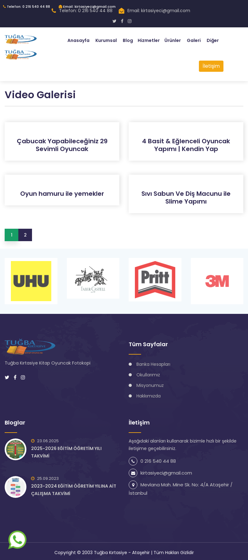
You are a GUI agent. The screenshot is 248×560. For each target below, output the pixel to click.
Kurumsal (106, 40)
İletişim (211, 66)
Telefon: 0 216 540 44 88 (26, 6)
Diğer (213, 40)
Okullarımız (148, 375)
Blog (128, 40)
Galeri (194, 40)
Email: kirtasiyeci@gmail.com (87, 6)
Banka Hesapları (153, 364)
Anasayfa (78, 40)
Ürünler (172, 40)
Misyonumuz (150, 385)
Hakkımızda (148, 396)
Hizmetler (149, 40)
